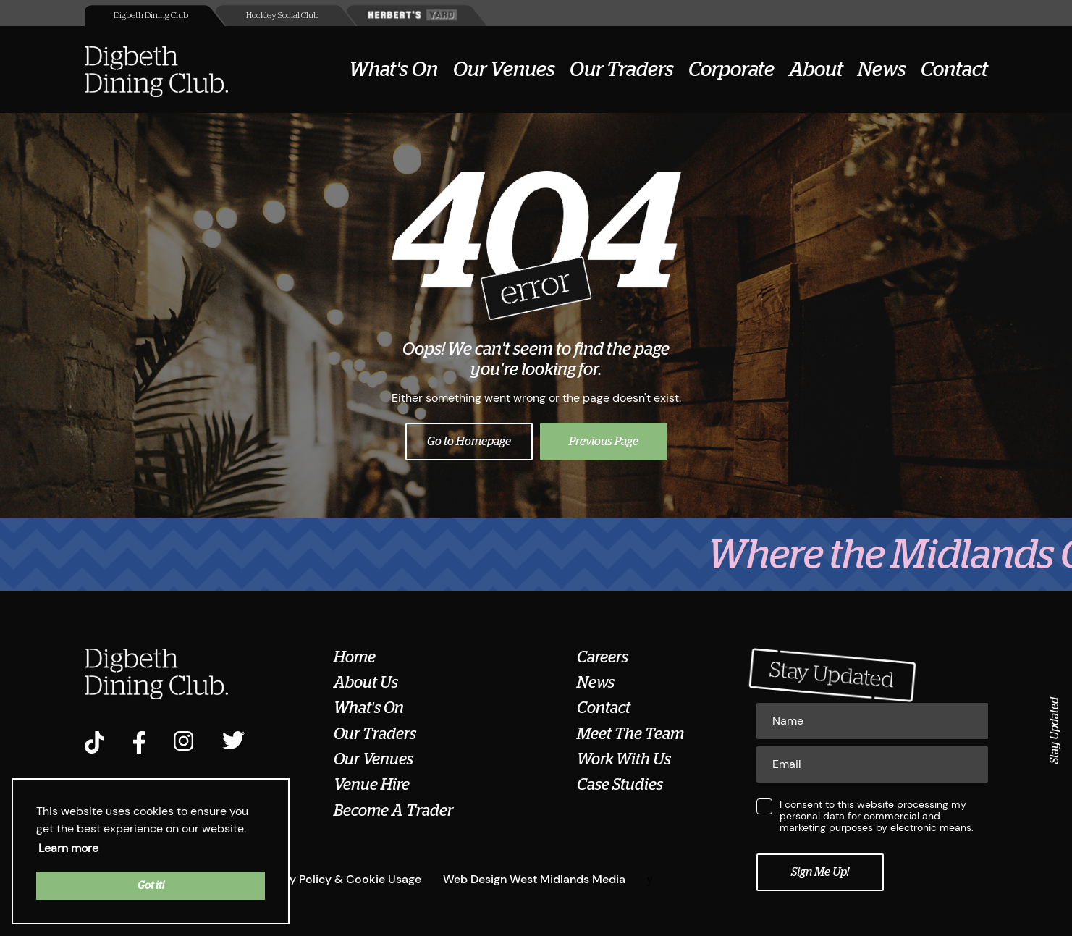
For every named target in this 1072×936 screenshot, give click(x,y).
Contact (954, 69)
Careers (602, 657)
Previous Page (603, 441)
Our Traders (622, 69)
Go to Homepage (469, 441)
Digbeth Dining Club (151, 15)
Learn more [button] (68, 848)
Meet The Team (630, 734)
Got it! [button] (151, 885)
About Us (366, 683)
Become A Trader (393, 811)
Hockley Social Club (282, 15)
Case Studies (620, 785)
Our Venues (504, 69)
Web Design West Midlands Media (534, 879)
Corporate (731, 69)
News (882, 69)
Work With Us (624, 759)
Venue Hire (372, 785)
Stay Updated (1054, 730)
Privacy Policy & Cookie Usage (338, 879)
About (816, 69)
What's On (393, 69)
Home (355, 657)
